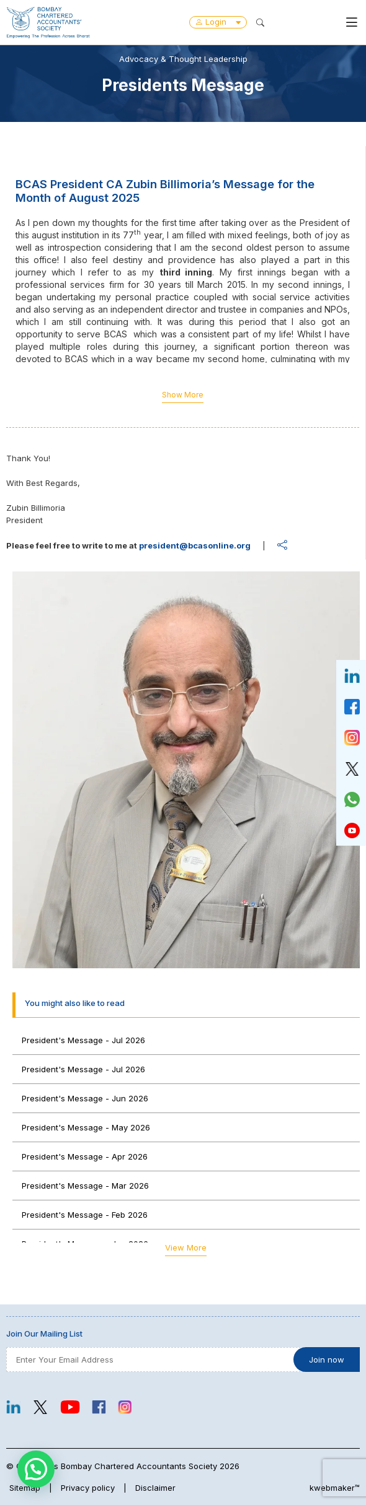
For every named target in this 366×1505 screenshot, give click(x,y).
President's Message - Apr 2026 (85, 1156)
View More (186, 1247)
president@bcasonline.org (195, 545)
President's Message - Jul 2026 (83, 1040)
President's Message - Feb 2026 (85, 1215)
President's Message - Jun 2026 (85, 1098)
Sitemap (24, 1488)
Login (218, 22)
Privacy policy (88, 1488)
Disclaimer (155, 1488)
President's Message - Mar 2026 (85, 1186)
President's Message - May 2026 (86, 1127)
